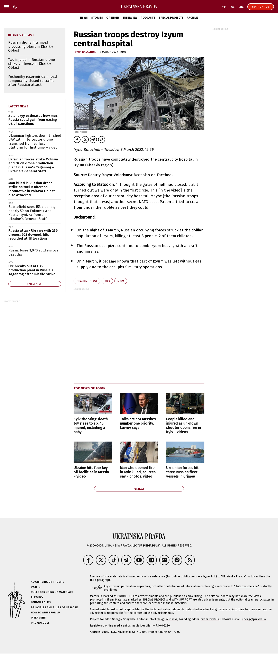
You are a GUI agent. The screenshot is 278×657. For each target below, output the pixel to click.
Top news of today (89, 388)
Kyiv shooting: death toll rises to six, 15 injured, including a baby (91, 425)
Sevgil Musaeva (167, 619)
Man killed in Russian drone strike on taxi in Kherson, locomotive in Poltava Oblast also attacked (31, 189)
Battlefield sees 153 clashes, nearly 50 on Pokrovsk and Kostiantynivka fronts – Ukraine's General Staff (31, 213)
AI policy (37, 597)
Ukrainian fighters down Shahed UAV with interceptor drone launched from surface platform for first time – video (34, 141)
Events (35, 586)
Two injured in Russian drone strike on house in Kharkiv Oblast (31, 63)
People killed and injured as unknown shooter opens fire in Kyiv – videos (183, 425)
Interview (130, 17)
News (84, 17)
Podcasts (148, 17)
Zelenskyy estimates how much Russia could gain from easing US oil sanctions (33, 120)
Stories (97, 17)
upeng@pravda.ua (254, 619)
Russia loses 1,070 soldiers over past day (34, 252)
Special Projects (171, 17)
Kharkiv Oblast (87, 281)
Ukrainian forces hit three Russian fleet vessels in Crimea (182, 472)
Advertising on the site (47, 581)
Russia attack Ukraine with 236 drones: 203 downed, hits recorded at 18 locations (33, 234)
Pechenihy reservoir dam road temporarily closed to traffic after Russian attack (32, 80)
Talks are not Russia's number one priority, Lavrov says (138, 423)
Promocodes (40, 622)
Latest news (18, 106)
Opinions (113, 17)
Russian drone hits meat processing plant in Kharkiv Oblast (30, 46)
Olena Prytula (210, 619)
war (107, 281)
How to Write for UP (45, 612)
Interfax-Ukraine (247, 586)
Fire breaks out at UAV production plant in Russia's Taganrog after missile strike (31, 270)
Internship (39, 617)
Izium (120, 281)
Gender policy (41, 602)
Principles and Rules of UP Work (54, 607)
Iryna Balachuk (85, 52)
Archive (192, 17)
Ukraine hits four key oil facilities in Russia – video (91, 472)
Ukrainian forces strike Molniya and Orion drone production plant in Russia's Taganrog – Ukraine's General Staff (33, 165)
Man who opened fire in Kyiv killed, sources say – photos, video (138, 472)
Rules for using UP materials (52, 592)
